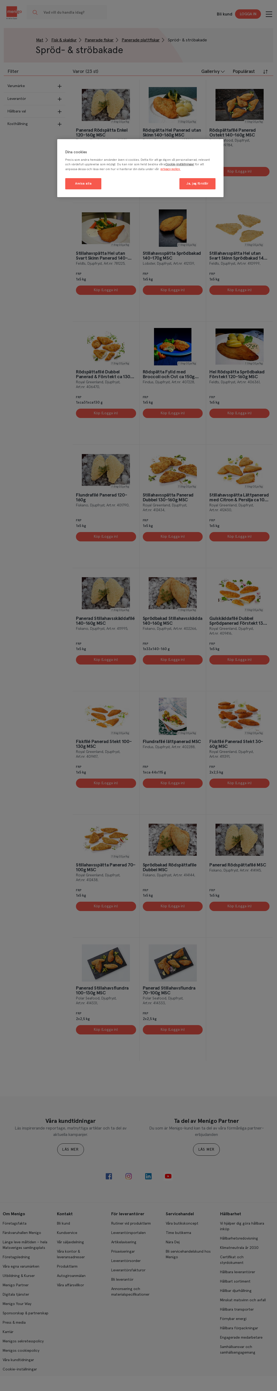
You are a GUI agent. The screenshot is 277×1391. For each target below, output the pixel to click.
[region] (140, 168)
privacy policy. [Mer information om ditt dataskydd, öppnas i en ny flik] (170, 169)
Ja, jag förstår (197, 183)
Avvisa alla (83, 183)
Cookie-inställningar (179, 164)
